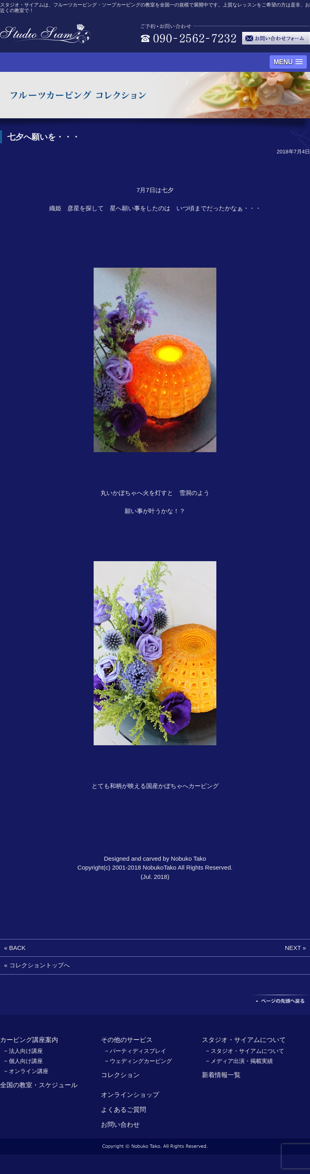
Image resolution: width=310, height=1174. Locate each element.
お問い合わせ (120, 1124)
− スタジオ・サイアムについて (245, 1051)
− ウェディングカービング (138, 1061)
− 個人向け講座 (23, 1061)
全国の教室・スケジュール (39, 1085)
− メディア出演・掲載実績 (239, 1061)
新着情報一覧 (221, 1074)
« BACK (14, 947)
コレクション (120, 1074)
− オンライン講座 (26, 1071)
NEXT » (295, 947)
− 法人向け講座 (23, 1051)
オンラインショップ (130, 1094)
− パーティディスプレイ (135, 1051)
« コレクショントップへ (37, 965)
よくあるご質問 (123, 1109)
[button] (288, 62)
